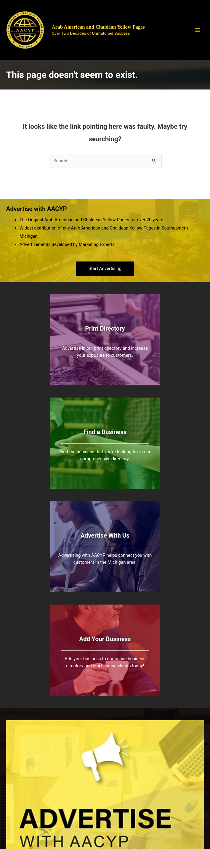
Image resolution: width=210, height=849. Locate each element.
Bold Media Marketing (136, 822)
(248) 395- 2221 (79, 788)
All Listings (133, 774)
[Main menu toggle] (197, 30)
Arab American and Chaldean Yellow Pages (98, 27)
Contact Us (190, 790)
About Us (189, 765)
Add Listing (133, 783)
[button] (104, 268)
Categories (133, 791)
